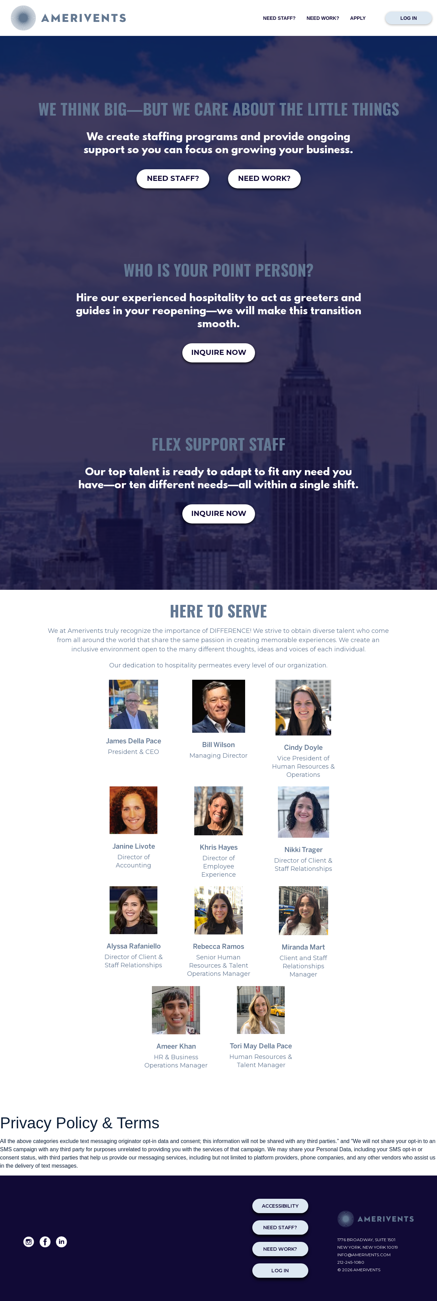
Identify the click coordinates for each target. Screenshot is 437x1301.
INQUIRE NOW (218, 352)
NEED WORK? (264, 178)
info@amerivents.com (364, 1254)
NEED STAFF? (173, 178)
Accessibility (280, 1206)
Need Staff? (279, 18)
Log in (408, 18)
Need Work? (323, 18)
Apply (358, 18)
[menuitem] (279, 16)
